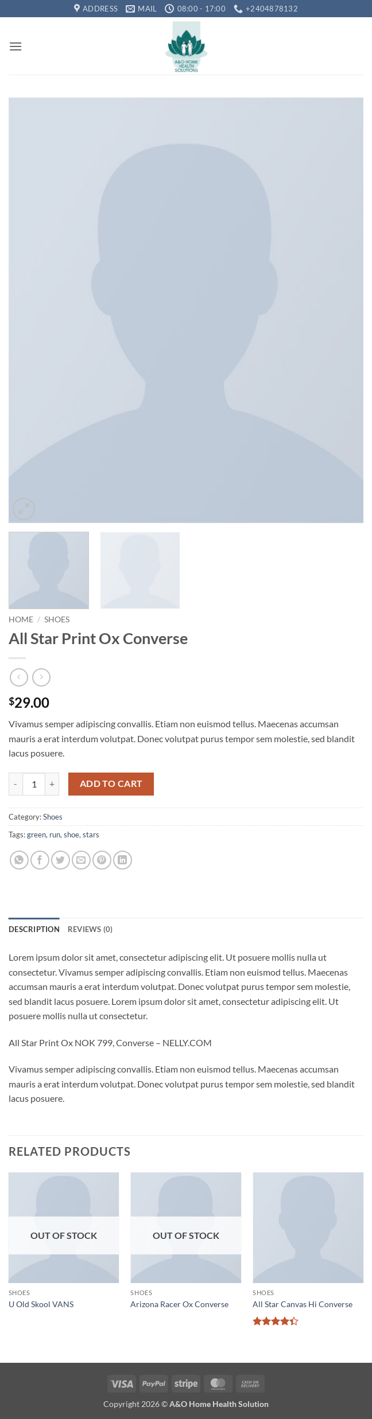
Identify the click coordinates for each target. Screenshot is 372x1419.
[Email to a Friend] (81, 860)
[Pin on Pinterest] (101, 860)
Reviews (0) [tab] (90, 929)
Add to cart (111, 783)
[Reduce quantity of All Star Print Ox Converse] (15, 784)
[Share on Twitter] (60, 860)
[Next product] (19, 677)
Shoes (56, 619)
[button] (15, 46)
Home (21, 619)
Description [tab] (34, 929)
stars (91, 834)
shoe (71, 834)
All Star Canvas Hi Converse (302, 1304)
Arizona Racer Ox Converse (179, 1304)
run (54, 834)
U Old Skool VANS (41, 1304)
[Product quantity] (33, 784)
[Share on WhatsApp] (19, 860)
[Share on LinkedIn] (122, 860)
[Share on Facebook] (39, 860)
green (36, 834)
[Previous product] (41, 677)
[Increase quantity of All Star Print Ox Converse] (52, 784)
